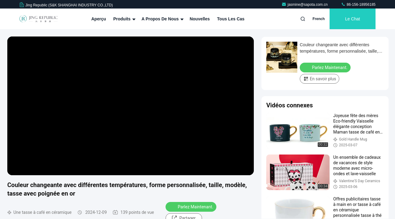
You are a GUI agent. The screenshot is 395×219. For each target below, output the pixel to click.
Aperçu (98, 18)
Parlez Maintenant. (191, 206)
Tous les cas (230, 18)
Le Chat (352, 18)
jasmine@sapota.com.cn (305, 4)
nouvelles (200, 18)
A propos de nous (162, 18)
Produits (123, 18)
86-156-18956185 (358, 4)
